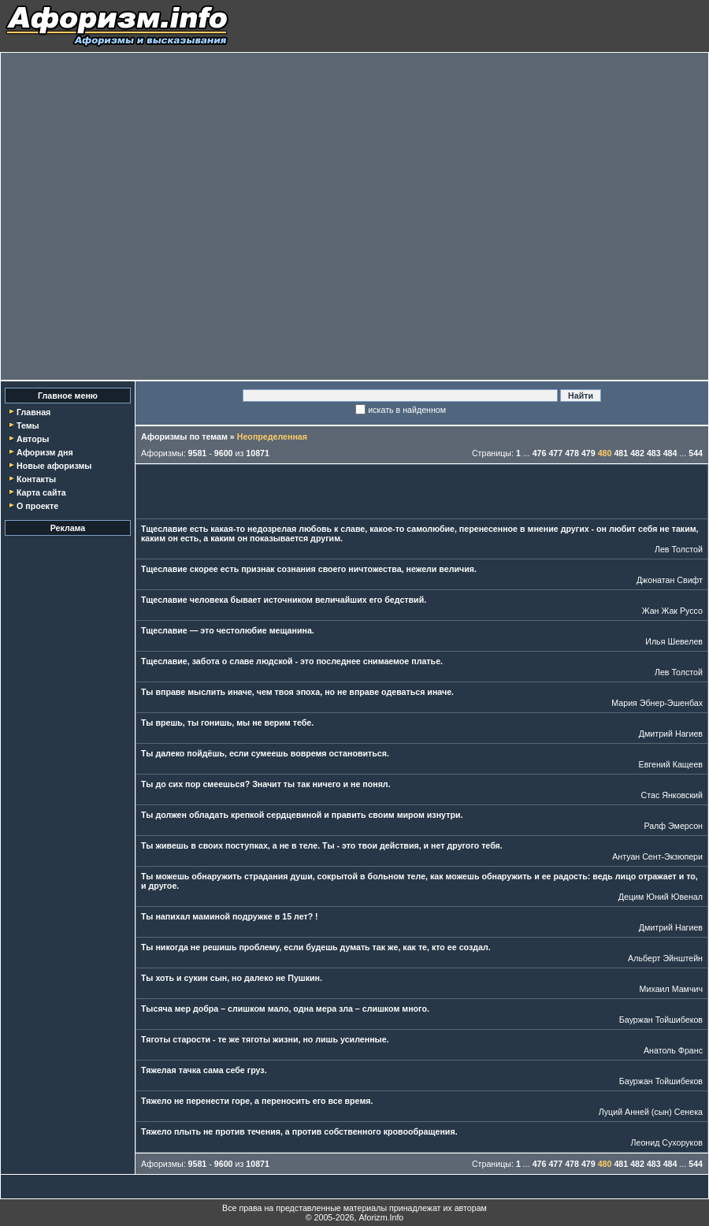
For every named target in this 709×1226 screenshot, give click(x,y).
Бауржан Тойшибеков (661, 1019)
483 (654, 453)
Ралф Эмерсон (673, 825)
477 (555, 453)
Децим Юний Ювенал (660, 896)
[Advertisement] (163, 216)
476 (540, 453)
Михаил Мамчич (671, 989)
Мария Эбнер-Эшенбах (657, 703)
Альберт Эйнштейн (665, 958)
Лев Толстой (679, 549)
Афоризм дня (45, 452)
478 (572, 453)
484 (670, 453)
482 (637, 453)
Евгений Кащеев (671, 764)
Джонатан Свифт (670, 580)
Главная (33, 412)
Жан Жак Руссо (672, 610)
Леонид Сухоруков (666, 1142)
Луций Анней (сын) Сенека (651, 1111)
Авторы (33, 439)
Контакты (36, 479)
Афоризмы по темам (184, 436)
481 (621, 453)
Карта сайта (41, 492)
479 (588, 453)
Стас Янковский (672, 795)
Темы (28, 425)
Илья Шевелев (674, 641)
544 (696, 453)
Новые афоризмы (54, 465)
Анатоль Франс (673, 1050)
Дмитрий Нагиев (671, 733)
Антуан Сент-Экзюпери (657, 856)
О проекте (37, 506)
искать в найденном (407, 409)
